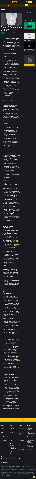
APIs (19, 446)
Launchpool (11, 435)
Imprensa (2, 431)
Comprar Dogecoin (30, 446)
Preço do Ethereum (30, 432)
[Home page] (15, 2)
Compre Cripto (12, 428)
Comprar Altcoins (29, 449)
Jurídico (2, 432)
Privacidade (3, 435)
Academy (11, 432)
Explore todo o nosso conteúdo (18, 419)
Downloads (20, 427)
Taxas (19, 445)
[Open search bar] (26, 2)
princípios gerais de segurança (10, 343)
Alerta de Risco (3, 440)
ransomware (12, 281)
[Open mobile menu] (34, 2)
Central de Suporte (21, 441)
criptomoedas (7, 95)
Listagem (11, 449)
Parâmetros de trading (22, 449)
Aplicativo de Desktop (22, 428)
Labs (10, 453)
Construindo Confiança (4, 436)
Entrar (26, 5)
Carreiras (2, 428)
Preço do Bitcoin (29, 430)
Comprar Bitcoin (29, 442)
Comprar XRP (29, 445)
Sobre (2, 427)
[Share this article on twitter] (24, 12)
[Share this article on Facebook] (27, 12)
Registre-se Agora (29, 64)
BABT (11, 437)
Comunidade (3, 439)
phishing (10, 117)
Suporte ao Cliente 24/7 (22, 440)
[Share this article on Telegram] (30, 12)
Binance (9, 362)
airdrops (12, 273)
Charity (11, 440)
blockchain (14, 240)
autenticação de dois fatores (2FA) (11, 360)
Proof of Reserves (21, 435)
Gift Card (11, 433)
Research (11, 439)
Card (10, 431)
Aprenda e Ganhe (29, 427)
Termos (2, 433)
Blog (1, 437)
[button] (33, 1)
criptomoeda (6, 252)
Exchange (11, 427)
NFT (10, 436)
